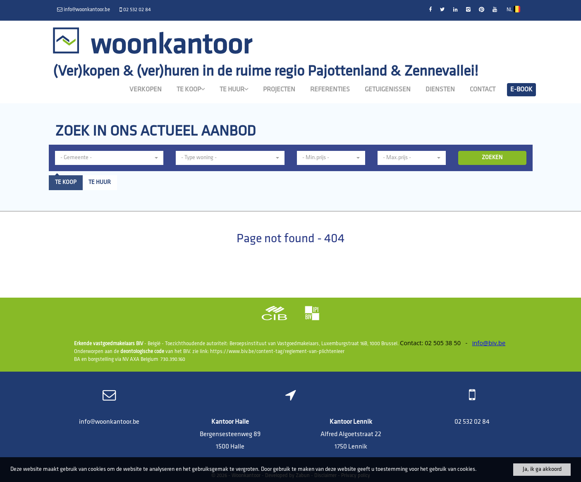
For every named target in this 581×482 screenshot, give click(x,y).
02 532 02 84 (472, 422)
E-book (521, 89)
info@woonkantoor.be (109, 422)
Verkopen (145, 89)
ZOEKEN (492, 158)
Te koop (191, 89)
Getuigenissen (388, 89)
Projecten (279, 89)
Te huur (234, 89)
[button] (109, 158)
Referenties (330, 89)
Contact (482, 89)
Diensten (440, 89)
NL (513, 9)
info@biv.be (489, 343)
